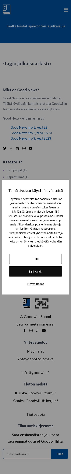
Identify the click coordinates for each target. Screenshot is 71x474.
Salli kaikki (35, 271)
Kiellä (35, 259)
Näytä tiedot (35, 283)
